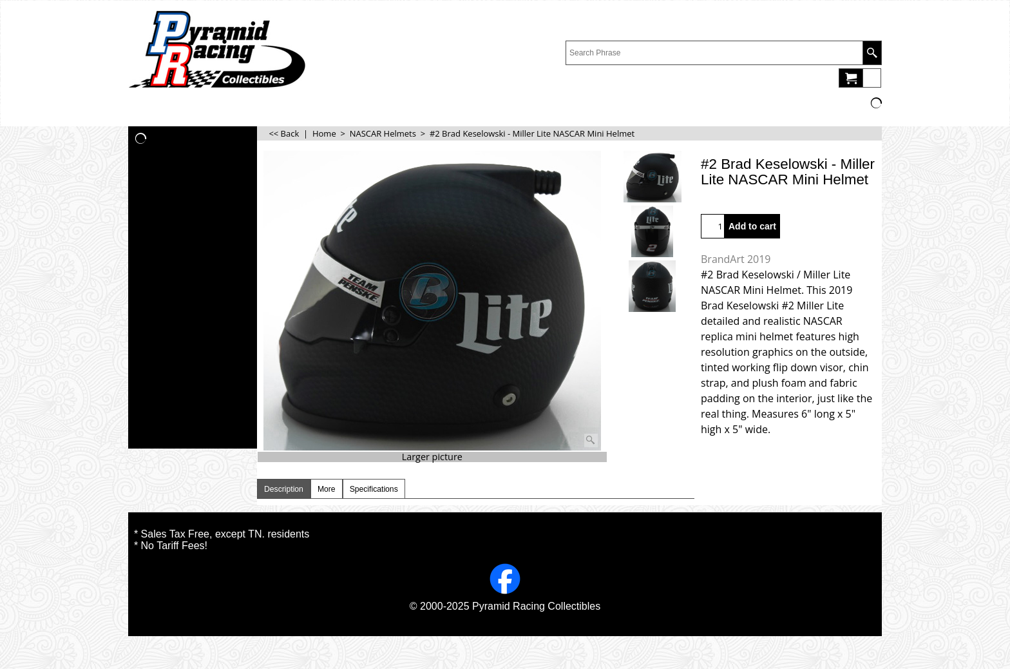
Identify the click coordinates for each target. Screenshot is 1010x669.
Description (283, 489)
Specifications (374, 489)
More (327, 489)
